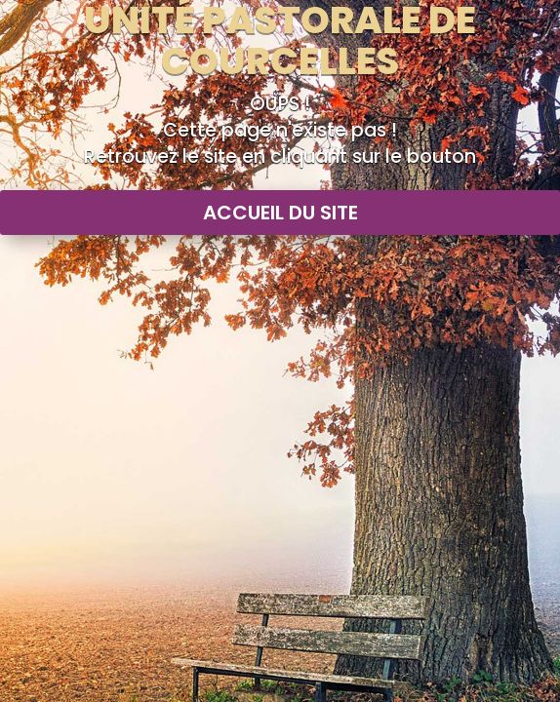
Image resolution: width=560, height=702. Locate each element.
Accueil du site (280, 212)
